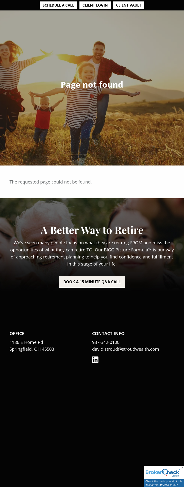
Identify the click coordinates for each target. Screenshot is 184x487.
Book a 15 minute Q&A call (92, 282)
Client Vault (128, 5)
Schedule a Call (58, 5)
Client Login (95, 5)
